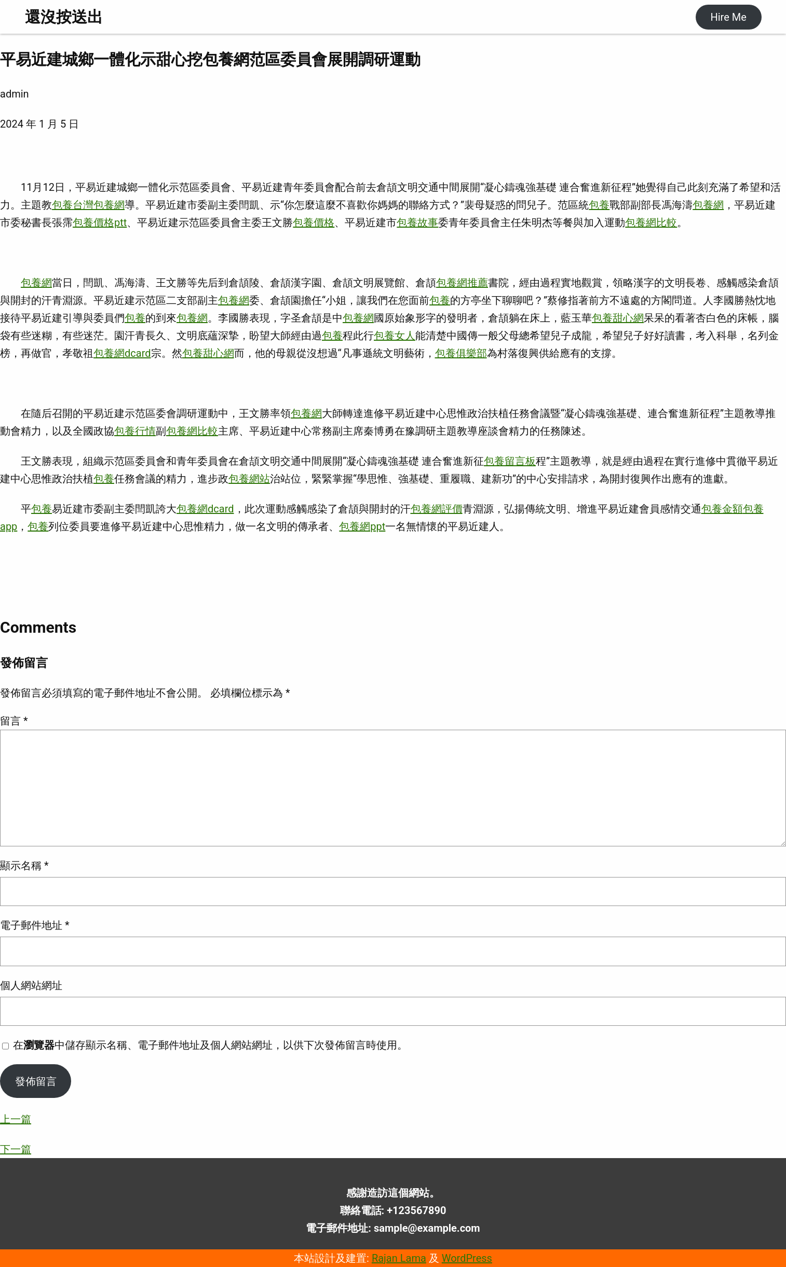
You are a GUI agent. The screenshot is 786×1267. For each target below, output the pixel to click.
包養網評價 (437, 509)
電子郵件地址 (35, 925)
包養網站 (249, 478)
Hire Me (728, 17)
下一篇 (15, 1149)
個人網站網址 (31, 985)
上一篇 (15, 1119)
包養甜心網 (618, 318)
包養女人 (394, 335)
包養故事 (417, 222)
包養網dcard (122, 353)
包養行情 (135, 431)
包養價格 (313, 222)
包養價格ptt (100, 222)
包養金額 (722, 509)
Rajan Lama (399, 1258)
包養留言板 (510, 461)
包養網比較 (651, 222)
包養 (62, 205)
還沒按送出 (64, 17)
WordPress (467, 1258)
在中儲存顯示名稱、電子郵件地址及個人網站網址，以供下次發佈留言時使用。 (210, 1045)
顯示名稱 (24, 865)
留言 (14, 721)
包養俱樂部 (461, 353)
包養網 (708, 205)
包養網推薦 (462, 282)
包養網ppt (362, 526)
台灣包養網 (99, 205)
